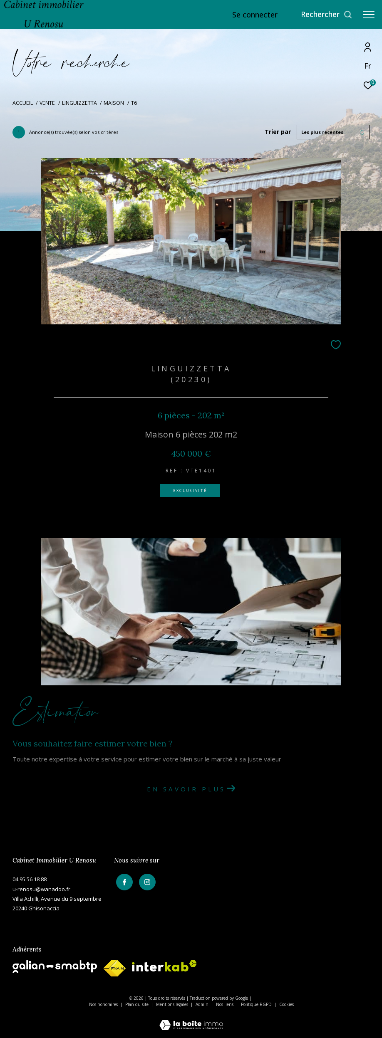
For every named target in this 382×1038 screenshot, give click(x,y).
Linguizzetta (79, 102)
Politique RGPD (256, 1004)
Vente (47, 102)
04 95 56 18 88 (29, 879)
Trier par (278, 132)
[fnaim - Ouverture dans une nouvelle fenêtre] (114, 968)
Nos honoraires (103, 1004)
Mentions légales (172, 1004)
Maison (114, 102)
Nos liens (225, 1004)
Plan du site (137, 1004)
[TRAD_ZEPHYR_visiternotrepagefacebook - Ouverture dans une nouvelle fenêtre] (122, 880)
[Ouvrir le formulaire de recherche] (326, 14)
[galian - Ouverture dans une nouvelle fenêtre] (54, 966)
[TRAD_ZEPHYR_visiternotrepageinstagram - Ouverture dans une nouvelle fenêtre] (145, 880)
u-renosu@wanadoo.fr (41, 889)
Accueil (22, 102)
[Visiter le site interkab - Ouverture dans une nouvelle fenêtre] (164, 965)
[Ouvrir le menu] (368, 14)
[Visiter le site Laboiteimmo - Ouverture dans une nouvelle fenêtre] (191, 1019)
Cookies (286, 1004)
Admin (203, 1004)
